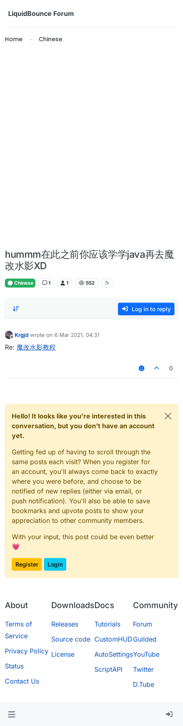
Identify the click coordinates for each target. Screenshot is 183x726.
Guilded (145, 639)
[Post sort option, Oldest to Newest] (16, 309)
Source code (70, 639)
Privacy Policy (26, 651)
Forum (142, 624)
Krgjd (21, 335)
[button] (11, 714)
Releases (64, 624)
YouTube (146, 654)
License (62, 654)
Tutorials (107, 624)
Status (14, 666)
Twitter (143, 669)
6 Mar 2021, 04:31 (76, 335)
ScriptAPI (108, 669)
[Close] (168, 416)
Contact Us (22, 681)
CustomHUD (113, 639)
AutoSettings (113, 654)
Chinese (20, 283)
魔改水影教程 (36, 347)
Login (55, 564)
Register (26, 564)
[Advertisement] (91, 146)
